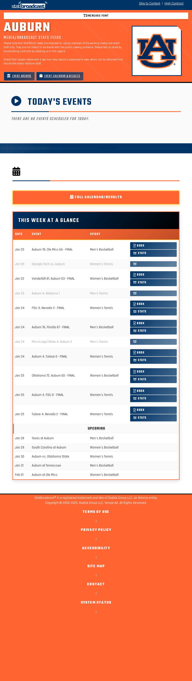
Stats (139, 253)
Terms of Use (95, 512)
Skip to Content (149, 3)
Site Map (96, 566)
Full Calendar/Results (96, 197)
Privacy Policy (96, 530)
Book (138, 245)
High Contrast (174, 3)
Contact (96, 584)
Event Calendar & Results (60, 76)
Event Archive (19, 76)
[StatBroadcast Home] (35, 5)
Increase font (96, 16)
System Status (96, 603)
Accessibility (96, 548)
